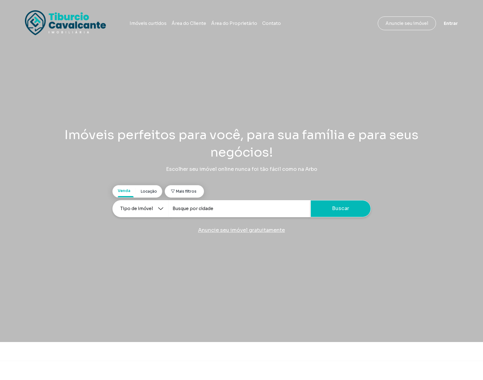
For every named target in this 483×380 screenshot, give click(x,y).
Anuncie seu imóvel (407, 23)
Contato (271, 23)
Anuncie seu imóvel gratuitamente (241, 230)
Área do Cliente (189, 23)
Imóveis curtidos (148, 23)
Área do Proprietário (234, 23)
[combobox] (239, 208)
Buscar (340, 208)
